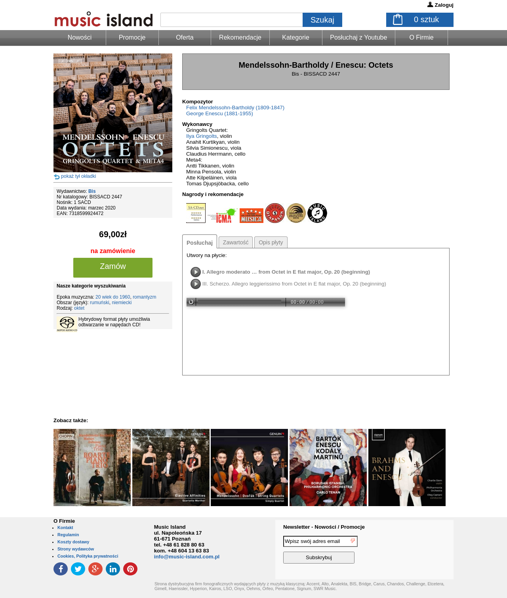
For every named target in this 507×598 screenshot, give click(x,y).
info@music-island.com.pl (187, 557)
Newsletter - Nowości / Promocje (324, 527)
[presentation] (421, 550)
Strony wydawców (75, 549)
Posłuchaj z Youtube (358, 37)
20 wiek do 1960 (112, 297)
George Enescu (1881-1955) (219, 113)
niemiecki (122, 302)
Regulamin (68, 534)
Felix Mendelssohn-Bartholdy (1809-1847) (235, 107)
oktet (79, 308)
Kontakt (65, 527)
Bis (92, 191)
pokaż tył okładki (78, 176)
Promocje (132, 37)
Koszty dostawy (73, 541)
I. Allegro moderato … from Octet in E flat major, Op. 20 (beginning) (286, 272)
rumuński (99, 302)
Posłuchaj (200, 243)
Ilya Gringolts (201, 136)
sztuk (426, 19)
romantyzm (144, 297)
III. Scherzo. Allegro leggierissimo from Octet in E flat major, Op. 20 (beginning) (294, 284)
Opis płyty (271, 242)
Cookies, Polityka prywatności (87, 556)
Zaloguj (444, 5)
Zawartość (236, 242)
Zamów (113, 266)
